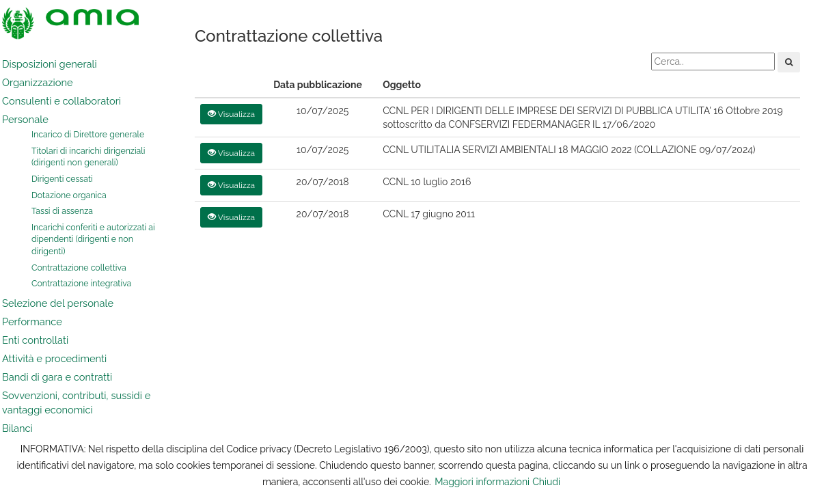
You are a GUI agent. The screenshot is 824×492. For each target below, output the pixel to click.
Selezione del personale (57, 303)
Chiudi (546, 481)
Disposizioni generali (49, 64)
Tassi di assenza (62, 211)
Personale (25, 119)
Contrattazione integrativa (81, 283)
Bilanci (17, 428)
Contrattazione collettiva (78, 267)
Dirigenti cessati (62, 179)
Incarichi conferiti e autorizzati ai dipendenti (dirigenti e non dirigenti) (93, 239)
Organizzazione (37, 82)
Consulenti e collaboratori (61, 101)
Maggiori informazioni (482, 481)
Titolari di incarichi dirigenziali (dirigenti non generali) (88, 157)
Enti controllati (35, 340)
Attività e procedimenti (54, 358)
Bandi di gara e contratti (57, 377)
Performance (32, 321)
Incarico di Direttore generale (87, 134)
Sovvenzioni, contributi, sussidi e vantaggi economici (76, 402)
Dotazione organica (69, 195)
